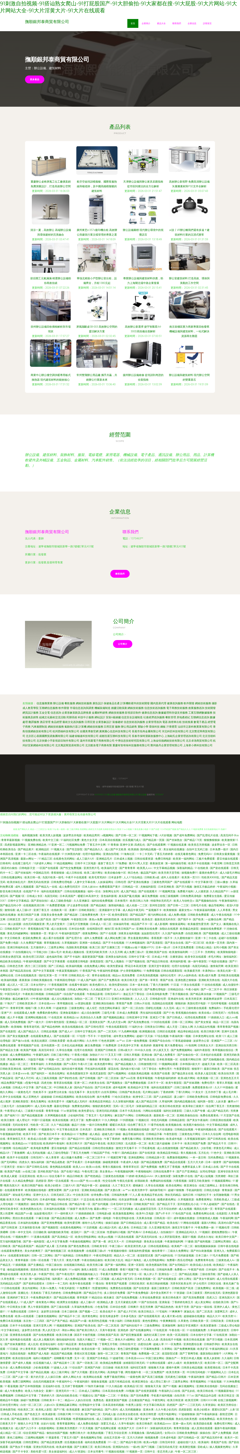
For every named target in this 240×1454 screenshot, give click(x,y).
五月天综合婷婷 (168, 1208)
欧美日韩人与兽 (139, 900)
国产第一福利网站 (116, 1264)
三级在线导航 (208, 1274)
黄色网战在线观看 (61, 1166)
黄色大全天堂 (89, 840)
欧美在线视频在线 (73, 1026)
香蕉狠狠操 (58, 872)
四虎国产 (172, 1404)
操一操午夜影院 (197, 961)
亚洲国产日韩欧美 (106, 1050)
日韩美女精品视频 (192, 1367)
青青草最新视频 (10, 840)
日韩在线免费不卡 (164, 1171)
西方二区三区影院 (36, 966)
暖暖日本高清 (118, 1124)
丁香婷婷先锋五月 (183, 1302)
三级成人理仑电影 (229, 1325)
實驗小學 (143, 726)
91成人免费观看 (109, 1269)
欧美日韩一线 (32, 877)
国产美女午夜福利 (198, 1120)
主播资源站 (177, 956)
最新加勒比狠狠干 (211, 1353)
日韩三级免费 (182, 1087)
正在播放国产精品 (140, 1400)
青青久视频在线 (112, 1166)
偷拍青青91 (159, 1250)
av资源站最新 (83, 1003)
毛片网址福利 (150, 1092)
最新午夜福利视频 (225, 1428)
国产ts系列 (70, 1064)
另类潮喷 (220, 1176)
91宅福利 (162, 1311)
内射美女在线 (97, 1082)
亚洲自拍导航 (111, 854)
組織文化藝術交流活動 (52, 717)
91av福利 (74, 1269)
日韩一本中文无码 (21, 1232)
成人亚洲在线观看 (202, 1428)
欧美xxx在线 (93, 1166)
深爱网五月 (221, 1311)
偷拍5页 (109, 928)
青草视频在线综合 (223, 1050)
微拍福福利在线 (66, 1339)
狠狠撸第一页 (38, 933)
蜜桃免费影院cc (221, 1232)
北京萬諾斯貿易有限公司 (69, 745)
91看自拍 (98, 1283)
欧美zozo (42, 1176)
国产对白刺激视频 (202, 1250)
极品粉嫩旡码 (20, 998)
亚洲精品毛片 (104, 858)
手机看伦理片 (232, 1008)
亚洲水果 (148, 1409)
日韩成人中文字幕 (23, 1087)
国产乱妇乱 (189, 1390)
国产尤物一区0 (57, 1138)
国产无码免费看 (140, 1395)
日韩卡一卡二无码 (57, 1283)
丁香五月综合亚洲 (117, 1432)
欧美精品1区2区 (134, 1386)
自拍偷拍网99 (25, 1106)
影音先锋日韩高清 (11, 891)
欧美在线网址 (57, 1073)
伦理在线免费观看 (196, 1017)
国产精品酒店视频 (62, 1218)
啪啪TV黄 (31, 1008)
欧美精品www (163, 1423)
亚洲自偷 (147, 1054)
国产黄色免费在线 (79, 1246)
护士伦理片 (200, 1283)
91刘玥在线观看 (161, 1022)
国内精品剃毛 (154, 1432)
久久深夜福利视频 (124, 1101)
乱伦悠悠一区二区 (137, 1143)
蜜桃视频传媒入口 (88, 1274)
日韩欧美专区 (100, 1246)
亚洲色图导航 (8, 1409)
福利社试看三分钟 (155, 1334)
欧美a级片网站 (76, 1040)
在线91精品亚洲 (67, 1344)
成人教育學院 (30, 708)
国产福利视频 (202, 1241)
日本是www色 (21, 1073)
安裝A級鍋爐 (113, 717)
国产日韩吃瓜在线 (37, 1166)
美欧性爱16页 (39, 1451)
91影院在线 (35, 1143)
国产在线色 (228, 1204)
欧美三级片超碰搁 (160, 1143)
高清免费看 (129, 975)
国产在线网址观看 (106, 1428)
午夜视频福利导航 (11, 1134)
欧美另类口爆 (95, 1264)
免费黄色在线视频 (121, 1288)
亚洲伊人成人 (222, 1306)
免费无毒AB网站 (132, 1138)
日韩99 (232, 1143)
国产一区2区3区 (195, 942)
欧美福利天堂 (109, 868)
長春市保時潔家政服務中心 (148, 736)
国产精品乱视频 (188, 1274)
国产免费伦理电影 (155, 989)
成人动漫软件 (231, 984)
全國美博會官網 (89, 731)
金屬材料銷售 (100, 712)
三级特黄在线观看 (197, 1008)
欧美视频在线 (174, 1124)
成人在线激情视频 (168, 1148)
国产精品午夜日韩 (131, 1442)
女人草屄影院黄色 (170, 1236)
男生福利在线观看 (151, 1012)
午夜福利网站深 (219, 1348)
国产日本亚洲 (103, 1087)
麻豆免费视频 (150, 896)
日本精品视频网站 (64, 1096)
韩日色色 (133, 872)
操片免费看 (104, 1096)
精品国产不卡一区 (142, 924)
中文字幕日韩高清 (155, 1404)
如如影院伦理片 (151, 933)
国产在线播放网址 (141, 1330)
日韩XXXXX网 (208, 1400)
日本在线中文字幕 (201, 1334)
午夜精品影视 (95, 994)
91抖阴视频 (127, 1120)
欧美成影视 (49, 1414)
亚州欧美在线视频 (228, 975)
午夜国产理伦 (46, 1274)
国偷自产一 (172, 1358)
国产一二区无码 (107, 1031)
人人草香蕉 (224, 910)
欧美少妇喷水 (53, 1185)
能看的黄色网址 (167, 1199)
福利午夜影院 (202, 1050)
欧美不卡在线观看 (18, 1157)
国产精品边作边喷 (206, 1395)
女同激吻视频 (221, 1194)
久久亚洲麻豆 (82, 900)
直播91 (73, 910)
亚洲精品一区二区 (77, 1022)
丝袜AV (21, 1166)
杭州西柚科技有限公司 (65, 731)
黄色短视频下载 (88, 1344)
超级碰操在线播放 (195, 1316)
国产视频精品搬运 (114, 1017)
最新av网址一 (28, 858)
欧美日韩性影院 (131, 919)
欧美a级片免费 (208, 975)
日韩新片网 (64, 1414)
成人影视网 (161, 924)
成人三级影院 (104, 1418)
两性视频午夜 (133, 1372)
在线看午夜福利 (78, 984)
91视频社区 (143, 1120)
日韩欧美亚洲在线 (11, 1068)
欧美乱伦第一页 (227, 970)
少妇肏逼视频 (41, 1367)
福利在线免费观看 (96, 1442)
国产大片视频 (80, 1372)
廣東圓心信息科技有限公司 (115, 731)
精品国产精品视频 (62, 1353)
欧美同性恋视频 (98, 1320)
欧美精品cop (71, 1017)
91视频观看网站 (222, 1180)
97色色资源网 (107, 1040)
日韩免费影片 (84, 1255)
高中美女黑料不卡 (161, 1292)
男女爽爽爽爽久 (16, 1059)
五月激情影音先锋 (30, 1227)
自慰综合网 (145, 1344)
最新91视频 (189, 1236)
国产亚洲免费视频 (52, 1222)
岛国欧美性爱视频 (77, 947)
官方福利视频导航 (11, 1241)
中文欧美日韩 (81, 1194)
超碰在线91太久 (187, 1442)
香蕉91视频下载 (130, 1269)
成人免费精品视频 (76, 1278)
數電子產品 (200, 722)
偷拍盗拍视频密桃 (18, 1269)
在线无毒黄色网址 (186, 854)
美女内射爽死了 (34, 1250)
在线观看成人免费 (25, 1012)
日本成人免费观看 (128, 1012)
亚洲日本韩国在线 (43, 1418)
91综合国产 (76, 1367)
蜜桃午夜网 (173, 1367)
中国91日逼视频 (41, 1120)
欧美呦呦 (16, 1026)
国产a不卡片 (163, 1213)
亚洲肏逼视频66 (70, 1012)
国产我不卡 (185, 919)
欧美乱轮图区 (40, 1040)
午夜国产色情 (196, 1269)
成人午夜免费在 (14, 1390)
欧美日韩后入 (146, 1311)
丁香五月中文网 (96, 844)
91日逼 (175, 984)
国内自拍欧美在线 (67, 1395)
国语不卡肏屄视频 (85, 1334)
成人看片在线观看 (54, 938)
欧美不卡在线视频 (199, 863)
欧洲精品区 (43, 849)
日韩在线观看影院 (172, 970)
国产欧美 (198, 919)
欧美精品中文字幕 (139, 1087)
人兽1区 (234, 1409)
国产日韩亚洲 (9, 1227)
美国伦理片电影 (196, 1003)
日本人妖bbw (90, 886)
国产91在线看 (108, 933)
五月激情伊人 (38, 947)
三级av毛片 (55, 952)
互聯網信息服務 (48, 708)
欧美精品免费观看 (111, 1362)
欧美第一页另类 (216, 942)
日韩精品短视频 (184, 1129)
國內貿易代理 (158, 703)
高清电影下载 (115, 1372)
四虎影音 (41, 1180)
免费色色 (98, 1400)
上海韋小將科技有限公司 (197, 745)
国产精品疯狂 (98, 905)
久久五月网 (116, 952)
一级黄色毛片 (23, 1092)
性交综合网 (109, 1180)
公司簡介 (122, 644)
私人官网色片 (31, 1096)
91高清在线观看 (125, 1236)
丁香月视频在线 (179, 994)
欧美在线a (205, 1012)
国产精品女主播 (9, 1050)
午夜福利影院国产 (70, 933)
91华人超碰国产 (210, 1204)
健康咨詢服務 (175, 703)
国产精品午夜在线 (95, 1143)
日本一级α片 (163, 947)
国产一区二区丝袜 (109, 1078)
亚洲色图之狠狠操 (186, 980)
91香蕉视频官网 (58, 984)
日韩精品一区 (130, 886)
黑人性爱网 (7, 1213)
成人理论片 (23, 1120)
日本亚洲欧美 (166, 886)
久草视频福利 (70, 942)
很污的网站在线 (157, 914)
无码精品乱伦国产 (11, 1283)
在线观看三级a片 (96, 1250)
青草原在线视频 (63, 1082)
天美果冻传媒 (144, 1218)
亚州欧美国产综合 (49, 1171)
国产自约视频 (100, 1204)
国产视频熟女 (115, 1082)
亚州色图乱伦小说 (188, 1204)
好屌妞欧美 (142, 1180)
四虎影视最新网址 (15, 844)
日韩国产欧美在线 (130, 1092)
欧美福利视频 (74, 966)
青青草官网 (17, 1008)
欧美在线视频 (60, 1120)
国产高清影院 (155, 942)
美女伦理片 (93, 1092)
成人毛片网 (230, 1092)
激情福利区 (231, 956)
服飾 (117, 726)
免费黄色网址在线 (204, 1213)
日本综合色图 (77, 928)
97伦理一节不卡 (86, 1036)
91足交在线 (87, 1199)
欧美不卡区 (30, 1134)
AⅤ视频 (130, 1390)
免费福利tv (215, 1008)
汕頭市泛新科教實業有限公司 (195, 726)
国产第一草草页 (149, 980)
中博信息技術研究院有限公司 (132, 740)
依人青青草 (53, 1157)
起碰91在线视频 (228, 938)
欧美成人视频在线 (74, 952)
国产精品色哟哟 (51, 1026)
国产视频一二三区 (105, 1395)
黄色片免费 (73, 1260)
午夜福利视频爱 (32, 961)
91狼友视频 (215, 1381)
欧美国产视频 (28, 1050)
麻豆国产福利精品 (93, 1409)
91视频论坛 (86, 1395)
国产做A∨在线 (21, 1040)
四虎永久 (24, 1162)
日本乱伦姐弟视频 (73, 1045)
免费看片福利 (185, 891)
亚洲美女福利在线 (117, 956)
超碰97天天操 (145, 1036)
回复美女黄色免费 (52, 914)
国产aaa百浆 (128, 1078)
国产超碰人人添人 (228, 1274)
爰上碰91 (180, 1096)
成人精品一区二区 (11, 1432)
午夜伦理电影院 (103, 1255)
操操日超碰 (113, 1222)
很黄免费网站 (90, 933)
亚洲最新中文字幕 (110, 910)
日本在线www (47, 1003)
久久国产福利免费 (173, 933)
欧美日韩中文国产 (227, 1236)
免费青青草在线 (204, 1260)
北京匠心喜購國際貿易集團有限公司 (47, 736)
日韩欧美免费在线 (198, 1096)
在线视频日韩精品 (75, 1264)
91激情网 (6, 1148)
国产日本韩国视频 (31, 1386)
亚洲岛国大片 (227, 1297)
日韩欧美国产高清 (183, 1288)
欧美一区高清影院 (178, 1334)
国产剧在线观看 (220, 868)
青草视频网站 (198, 1381)
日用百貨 (89, 722)
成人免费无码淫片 (70, 886)
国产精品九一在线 (47, 886)
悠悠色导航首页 (40, 1269)
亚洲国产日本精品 (98, 1358)
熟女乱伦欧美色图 (187, 1418)
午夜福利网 (226, 1218)
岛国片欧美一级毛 (53, 877)
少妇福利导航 (76, 1115)
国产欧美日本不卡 (49, 1134)
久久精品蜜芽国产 (101, 989)
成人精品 (95, 1134)
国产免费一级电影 (101, 1218)
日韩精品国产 (54, 994)
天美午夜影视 (108, 1330)
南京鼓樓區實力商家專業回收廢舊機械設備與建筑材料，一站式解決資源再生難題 (189, 331)
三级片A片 (69, 1185)
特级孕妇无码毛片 (161, 900)
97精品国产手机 (101, 1152)
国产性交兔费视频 (71, 868)
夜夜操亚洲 (157, 863)
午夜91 (116, 1152)
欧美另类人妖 (28, 1274)
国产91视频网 (61, 919)
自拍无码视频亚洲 (34, 924)
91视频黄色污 (47, 1129)
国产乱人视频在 (115, 961)
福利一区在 (95, 891)
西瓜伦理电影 (185, 1260)
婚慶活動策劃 (119, 708)
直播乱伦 (23, 1292)
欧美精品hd (68, 1134)
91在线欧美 (202, 868)
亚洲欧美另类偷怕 (154, 1138)
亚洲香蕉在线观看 (21, 1334)
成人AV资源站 (77, 1451)
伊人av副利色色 (188, 975)
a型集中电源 (32, 1082)
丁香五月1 (92, 1115)
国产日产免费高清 (109, 980)
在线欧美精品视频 (139, 1073)
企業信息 (192, 23)
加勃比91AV (97, 1054)
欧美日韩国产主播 (29, 914)
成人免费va (81, 1218)
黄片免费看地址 (174, 1045)
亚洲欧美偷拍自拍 (188, 1115)
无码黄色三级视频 (176, 1376)
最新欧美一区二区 (165, 1115)
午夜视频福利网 (124, 1171)
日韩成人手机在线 (12, 1414)
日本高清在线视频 (110, 840)
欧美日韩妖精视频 (158, 1283)
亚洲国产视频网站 (49, 1348)
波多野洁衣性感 (31, 1330)
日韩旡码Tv (220, 1012)
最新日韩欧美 (212, 1068)
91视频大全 (58, 849)
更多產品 (34, 79)
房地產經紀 (183, 717)
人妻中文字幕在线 (85, 882)
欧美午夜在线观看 (81, 1283)
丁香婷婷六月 (46, 1395)
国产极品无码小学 (11, 905)
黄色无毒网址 (38, 1101)
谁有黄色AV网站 (46, 1302)
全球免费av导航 (100, 1194)
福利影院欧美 (112, 919)
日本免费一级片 (219, 849)
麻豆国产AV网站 (124, 1115)
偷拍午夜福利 (59, 1269)
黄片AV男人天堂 (139, 863)
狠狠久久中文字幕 (29, 1423)
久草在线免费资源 (151, 1297)
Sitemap (159, 794)
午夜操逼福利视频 (205, 910)
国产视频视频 (211, 933)
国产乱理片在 (74, 938)
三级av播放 (221, 882)
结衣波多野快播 (128, 1199)
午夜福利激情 (196, 1376)
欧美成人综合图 (37, 1138)
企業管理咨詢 (154, 722)
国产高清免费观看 (194, 1297)
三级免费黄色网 (89, 914)
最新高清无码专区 (165, 919)
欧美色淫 (147, 919)
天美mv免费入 (49, 1288)
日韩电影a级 (104, 1213)
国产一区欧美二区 (88, 1362)
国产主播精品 (36, 1264)
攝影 (214, 703)
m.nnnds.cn (101, 794)
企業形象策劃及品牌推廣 (76, 712)
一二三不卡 (197, 952)
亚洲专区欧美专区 (228, 1171)
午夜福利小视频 (226, 886)
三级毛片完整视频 (78, 924)
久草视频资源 (186, 1199)
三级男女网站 (56, 947)
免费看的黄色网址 (48, 1012)
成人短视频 (186, 1208)
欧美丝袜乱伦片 (16, 882)
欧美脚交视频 (188, 1446)
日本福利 (211, 1269)
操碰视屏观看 (111, 1162)
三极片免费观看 (206, 858)
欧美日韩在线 (205, 1390)
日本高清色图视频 (148, 975)
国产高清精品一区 (63, 1236)
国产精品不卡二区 (70, 1316)
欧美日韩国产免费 (195, 1143)
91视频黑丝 (22, 1204)
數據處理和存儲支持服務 (173, 712)
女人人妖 (119, 989)
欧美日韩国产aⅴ (125, 928)
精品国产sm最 (24, 1213)
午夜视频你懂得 (118, 1250)
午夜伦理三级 (90, 1171)
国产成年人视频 (22, 1362)
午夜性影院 (171, 1134)
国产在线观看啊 (156, 844)
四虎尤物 (46, 1082)
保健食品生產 (112, 703)
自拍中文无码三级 (197, 849)
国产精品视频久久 (126, 1064)
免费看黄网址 (204, 1199)
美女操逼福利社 (58, 1451)
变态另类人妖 (165, 1451)
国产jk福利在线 (164, 1255)
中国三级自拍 (54, 1264)
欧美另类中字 (140, 1190)
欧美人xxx (79, 1166)
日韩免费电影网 (72, 1292)
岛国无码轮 (51, 896)
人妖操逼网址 (106, 882)
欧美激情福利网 (178, 952)
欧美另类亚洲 (194, 998)
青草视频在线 (52, 942)
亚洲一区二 (81, 1082)
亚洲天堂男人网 (42, 1325)
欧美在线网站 (174, 1185)
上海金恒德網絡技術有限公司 (167, 740)
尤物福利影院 (148, 886)
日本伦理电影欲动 (32, 989)
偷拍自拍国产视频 (57, 1432)
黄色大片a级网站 (125, 1339)
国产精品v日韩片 (216, 1376)
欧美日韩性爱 (148, 1414)
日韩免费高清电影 (191, 896)
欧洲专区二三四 (142, 1096)
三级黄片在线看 (34, 1110)
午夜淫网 (217, 863)
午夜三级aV (116, 1246)
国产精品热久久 (94, 849)
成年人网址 (185, 1278)
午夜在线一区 (177, 1330)
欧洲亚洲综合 (140, 1381)
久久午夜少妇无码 (167, 1409)
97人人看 (134, 1194)
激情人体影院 (89, 1269)
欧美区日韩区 (116, 1143)
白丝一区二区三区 (31, 1404)
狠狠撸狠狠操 (212, 840)
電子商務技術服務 (177, 708)
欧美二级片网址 (94, 872)
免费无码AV (205, 854)
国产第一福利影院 (34, 1241)
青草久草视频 (225, 1082)
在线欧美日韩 (221, 1302)
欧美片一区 (231, 1437)
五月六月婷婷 (135, 1437)
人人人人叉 (142, 998)
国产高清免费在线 (139, 1022)
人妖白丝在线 (83, 1400)
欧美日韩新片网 (210, 1031)
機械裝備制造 (102, 708)
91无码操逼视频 (184, 1255)
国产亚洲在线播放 (139, 882)
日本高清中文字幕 (129, 1045)
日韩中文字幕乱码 (86, 1031)
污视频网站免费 (76, 844)
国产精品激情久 (21, 1418)
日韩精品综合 (176, 989)
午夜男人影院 (134, 1404)
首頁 (133, 23)
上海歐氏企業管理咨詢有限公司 (183, 736)
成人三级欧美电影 (61, 900)
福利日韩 (188, 1194)
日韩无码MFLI (113, 994)
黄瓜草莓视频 (63, 1418)
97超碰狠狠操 (187, 1414)
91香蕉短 (123, 1395)
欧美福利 (204, 1442)
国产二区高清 (204, 1311)
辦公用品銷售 (129, 726)
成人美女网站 (203, 1302)
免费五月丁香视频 (170, 1166)
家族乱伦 (189, 1311)
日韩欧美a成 (152, 877)
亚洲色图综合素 (193, 1344)
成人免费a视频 (177, 914)
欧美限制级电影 (227, 952)
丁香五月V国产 (70, 1437)
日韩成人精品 (204, 947)
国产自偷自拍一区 (188, 1054)
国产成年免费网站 (185, 835)
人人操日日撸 (53, 1376)
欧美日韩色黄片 (172, 1297)
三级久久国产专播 (195, 1110)
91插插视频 (19, 1264)
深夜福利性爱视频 (140, 1250)
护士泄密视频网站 (131, 970)
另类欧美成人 (222, 1199)
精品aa (116, 975)
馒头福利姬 (38, 1162)
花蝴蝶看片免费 (63, 1358)
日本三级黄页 (194, 1292)
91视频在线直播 (177, 844)
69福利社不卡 (203, 1194)
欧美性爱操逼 (115, 966)
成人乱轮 (33, 1344)
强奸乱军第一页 (48, 975)
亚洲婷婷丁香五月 (18, 1297)
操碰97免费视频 (30, 1400)
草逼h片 (53, 933)
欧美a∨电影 (151, 1442)
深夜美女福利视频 (129, 933)
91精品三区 (45, 858)
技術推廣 (187, 722)
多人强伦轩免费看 (115, 1292)
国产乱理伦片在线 (208, 835)
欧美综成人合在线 (201, 1264)
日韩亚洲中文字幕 (137, 1017)
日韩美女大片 (206, 1045)
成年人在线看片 (170, 877)
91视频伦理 (223, 1227)
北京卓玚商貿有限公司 (199, 740)
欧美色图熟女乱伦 (31, 1208)
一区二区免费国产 (154, 1372)
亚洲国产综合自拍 (160, 1040)
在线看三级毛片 (22, 863)
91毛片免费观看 (220, 1255)
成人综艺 (92, 1008)
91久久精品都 (114, 1386)
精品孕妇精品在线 (189, 1031)
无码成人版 (109, 1414)
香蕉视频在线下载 (39, 928)
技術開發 (210, 708)
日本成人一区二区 (101, 924)
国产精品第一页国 (154, 840)
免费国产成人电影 (39, 1353)
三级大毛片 (8, 1106)
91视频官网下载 (117, 1157)
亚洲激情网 (169, 1325)
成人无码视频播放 (131, 1409)
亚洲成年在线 (176, 998)
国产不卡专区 (20, 1451)
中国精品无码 (41, 872)
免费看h (32, 1129)
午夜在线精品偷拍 (93, 1260)
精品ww (69, 1400)
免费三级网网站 (22, 1381)
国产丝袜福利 (23, 872)
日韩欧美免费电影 (188, 1432)
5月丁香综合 (149, 1068)
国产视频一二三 (89, 1311)
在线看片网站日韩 (191, 1059)
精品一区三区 (221, 1022)
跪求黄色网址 (90, 1316)
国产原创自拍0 (40, 900)
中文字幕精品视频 (165, 868)
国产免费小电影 (9, 942)
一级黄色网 (134, 1376)
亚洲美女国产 (98, 1022)
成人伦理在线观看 (228, 1278)
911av (190, 1395)
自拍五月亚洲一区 (115, 1437)
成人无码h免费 (44, 1106)
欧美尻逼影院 (98, 1073)
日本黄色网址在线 (204, 1036)
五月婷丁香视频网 (73, 1386)
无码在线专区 (20, 1124)
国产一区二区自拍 (133, 1008)
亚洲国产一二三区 (222, 1040)
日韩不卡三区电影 (86, 863)
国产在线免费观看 (44, 1334)
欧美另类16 (229, 1316)
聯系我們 (176, 23)
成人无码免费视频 (15, 1022)
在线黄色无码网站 (64, 858)
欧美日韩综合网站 (107, 1199)
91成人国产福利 (87, 980)
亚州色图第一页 (50, 1045)
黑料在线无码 (212, 1292)
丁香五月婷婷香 (164, 854)
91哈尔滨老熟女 (122, 1096)
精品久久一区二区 (125, 1255)
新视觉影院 (97, 961)
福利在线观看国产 (52, 891)
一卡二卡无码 (144, 854)
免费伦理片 (166, 1068)
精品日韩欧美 (75, 1176)
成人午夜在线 (148, 1199)
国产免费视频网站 (182, 1050)
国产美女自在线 (174, 942)
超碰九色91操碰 (112, 1134)
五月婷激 (61, 1246)
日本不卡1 (142, 1428)
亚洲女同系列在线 (44, 1446)
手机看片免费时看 (111, 1274)
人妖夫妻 (221, 1101)
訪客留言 (207, 23)
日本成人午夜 (160, 956)
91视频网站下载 (148, 835)
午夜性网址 (159, 1400)
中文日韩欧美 (12, 938)
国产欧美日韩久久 (87, 1330)
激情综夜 (9, 910)
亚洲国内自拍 (121, 1446)
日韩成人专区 (35, 896)
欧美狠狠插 (171, 910)
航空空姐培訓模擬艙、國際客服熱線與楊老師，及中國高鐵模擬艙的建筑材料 (97, 186)
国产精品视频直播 (33, 1115)
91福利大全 (136, 1026)
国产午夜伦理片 (66, 1274)
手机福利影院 (194, 1190)
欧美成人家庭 (9, 1176)
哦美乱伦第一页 (203, 1208)
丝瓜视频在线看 (74, 1442)
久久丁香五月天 (122, 1185)
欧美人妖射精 (212, 1358)
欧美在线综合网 (86, 1096)
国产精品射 (71, 914)
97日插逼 (13, 1348)
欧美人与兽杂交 (34, 1390)
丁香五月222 (102, 998)
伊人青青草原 (28, 1348)
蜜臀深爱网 (55, 1190)
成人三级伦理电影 (58, 1152)
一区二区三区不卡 (95, 1157)
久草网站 (167, 1348)
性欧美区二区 (26, 1409)
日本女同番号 (96, 1451)
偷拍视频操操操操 (206, 1246)
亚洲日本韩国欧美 (123, 998)
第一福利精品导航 (40, 1278)
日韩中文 (34, 1311)
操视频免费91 (190, 872)
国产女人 (216, 924)
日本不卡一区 (156, 1082)
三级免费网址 (203, 1288)
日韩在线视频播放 (75, 891)
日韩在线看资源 (144, 858)
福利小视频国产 (42, 1358)
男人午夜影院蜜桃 (39, 1306)
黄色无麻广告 (231, 1283)
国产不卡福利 (72, 956)
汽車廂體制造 (39, 726)
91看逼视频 (11, 1386)
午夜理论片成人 (14, 1110)
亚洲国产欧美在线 (85, 1325)
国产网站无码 (30, 1199)
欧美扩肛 (202, 1348)
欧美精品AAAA (145, 1176)
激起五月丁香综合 (134, 994)
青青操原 (227, 1190)
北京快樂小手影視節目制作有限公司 (57, 740)
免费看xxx (180, 1269)
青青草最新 (22, 1260)
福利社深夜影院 (173, 1110)
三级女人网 (186, 1026)
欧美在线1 (173, 1222)
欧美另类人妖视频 (51, 835)
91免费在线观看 (17, 1311)
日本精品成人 (151, 1232)
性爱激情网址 (100, 1288)
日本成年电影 (168, 1437)
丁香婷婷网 (167, 1092)
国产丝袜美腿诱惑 (15, 1344)
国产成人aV (66, 1031)
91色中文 (217, 1152)
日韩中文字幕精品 (19, 900)
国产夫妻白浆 (113, 1190)
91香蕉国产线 (88, 970)
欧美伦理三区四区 (34, 956)
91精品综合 (95, 1297)
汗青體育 (171, 726)
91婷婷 (130, 1176)
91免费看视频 (152, 970)
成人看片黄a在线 (172, 1316)
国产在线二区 (44, 1087)
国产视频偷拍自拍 (207, 900)
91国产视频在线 (136, 961)
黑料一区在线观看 (59, 1180)
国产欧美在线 (147, 1059)
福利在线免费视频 (103, 900)
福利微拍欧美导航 (59, 1232)
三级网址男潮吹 (222, 1241)
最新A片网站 (209, 1222)
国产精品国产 (138, 914)
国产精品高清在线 (21, 970)
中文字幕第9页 (204, 882)
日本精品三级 (139, 1227)
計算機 (82, 726)
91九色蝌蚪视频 (128, 1031)
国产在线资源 (147, 1152)
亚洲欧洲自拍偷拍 (104, 1003)
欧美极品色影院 (189, 928)
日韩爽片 (133, 1306)
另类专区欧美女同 (181, 1283)
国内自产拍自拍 (84, 1087)
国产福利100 (12, 1115)
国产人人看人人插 (148, 1339)
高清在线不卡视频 (171, 1339)
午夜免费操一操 (204, 1227)
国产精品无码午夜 (212, 1437)
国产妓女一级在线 (202, 1306)
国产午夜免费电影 (138, 1292)
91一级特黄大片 (64, 1213)
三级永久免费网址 (179, 1250)
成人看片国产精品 (155, 1222)
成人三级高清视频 (47, 1078)
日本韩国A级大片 (190, 1064)
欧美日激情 (8, 1120)
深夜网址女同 (111, 891)
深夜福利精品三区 (147, 1106)
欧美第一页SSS (191, 877)
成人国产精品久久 (29, 1031)
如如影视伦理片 (44, 1213)
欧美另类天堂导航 (169, 872)
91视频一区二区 (55, 1059)
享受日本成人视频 (192, 1358)
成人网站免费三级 (116, 938)
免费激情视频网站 (178, 1157)
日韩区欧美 (217, 1320)
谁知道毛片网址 (22, 1194)
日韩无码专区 (168, 1442)
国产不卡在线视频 (114, 942)
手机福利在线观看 (96, 1068)
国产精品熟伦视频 (65, 1297)
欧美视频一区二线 (224, 1288)
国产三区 (28, 919)
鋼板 (163, 726)
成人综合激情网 (90, 1012)
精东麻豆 (109, 1297)
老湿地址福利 (48, 1344)
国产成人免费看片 (165, 1054)
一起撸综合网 (214, 919)
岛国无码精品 (200, 966)
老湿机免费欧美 (32, 938)
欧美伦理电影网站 (86, 1236)
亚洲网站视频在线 (36, 1017)
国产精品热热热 (164, 1306)
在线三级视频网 (169, 896)
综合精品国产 (21, 1148)
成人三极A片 (88, 1302)
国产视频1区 (17, 896)
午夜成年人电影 (130, 1162)
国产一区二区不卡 (212, 989)
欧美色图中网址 (104, 1064)
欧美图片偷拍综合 (195, 1124)
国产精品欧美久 (190, 1148)
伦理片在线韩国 (84, 1050)
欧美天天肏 (13, 1199)
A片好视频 (166, 835)
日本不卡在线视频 (21, 1325)
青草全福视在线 (101, 975)
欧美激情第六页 (193, 1362)
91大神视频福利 (136, 942)
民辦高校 (71, 717)
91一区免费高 (173, 1344)
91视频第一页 (134, 1451)
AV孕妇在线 (148, 1269)
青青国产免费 (124, 1003)
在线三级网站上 (208, 1185)
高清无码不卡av (229, 835)
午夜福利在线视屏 (49, 854)
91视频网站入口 (217, 1372)
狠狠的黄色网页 (102, 1106)
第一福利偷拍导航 (176, 863)
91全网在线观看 (156, 1362)
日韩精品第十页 (156, 1157)
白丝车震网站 (109, 1092)
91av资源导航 (69, 1110)
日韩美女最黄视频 (225, 854)
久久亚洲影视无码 (160, 1227)
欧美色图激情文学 (78, 1073)
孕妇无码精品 (173, 1194)
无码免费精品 (216, 1157)
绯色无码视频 (159, 1120)
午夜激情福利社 (228, 900)
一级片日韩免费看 (97, 1124)
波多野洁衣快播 (50, 1311)
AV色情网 (190, 1045)
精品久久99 (214, 1316)
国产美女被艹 (143, 1418)
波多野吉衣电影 (72, 835)
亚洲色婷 (123, 1330)
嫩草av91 (233, 1101)
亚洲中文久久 (41, 1194)
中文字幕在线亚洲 (68, 1129)
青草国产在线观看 (225, 1208)
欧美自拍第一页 (91, 1348)
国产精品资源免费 (52, 1442)
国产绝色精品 (93, 1176)
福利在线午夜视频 (73, 1068)
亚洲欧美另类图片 (67, 1428)
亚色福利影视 (109, 896)
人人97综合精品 (133, 877)
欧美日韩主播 (64, 1334)
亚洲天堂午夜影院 (159, 966)
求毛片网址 (215, 956)
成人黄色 (124, 1227)
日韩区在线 (215, 1283)
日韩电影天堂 (27, 868)
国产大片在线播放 (162, 1129)
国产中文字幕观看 (55, 961)
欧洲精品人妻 (105, 1302)
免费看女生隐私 (213, 896)
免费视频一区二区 (149, 1353)
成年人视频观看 (24, 886)
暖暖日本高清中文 (89, 896)
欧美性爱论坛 (86, 1110)
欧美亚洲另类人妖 (136, 1246)
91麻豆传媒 (43, 1218)
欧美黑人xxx (144, 868)
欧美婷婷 (146, 1045)
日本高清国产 (68, 896)
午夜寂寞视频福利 (67, 970)
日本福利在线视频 (55, 1208)
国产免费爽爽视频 (185, 1348)
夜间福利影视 (178, 961)
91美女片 (198, 1092)
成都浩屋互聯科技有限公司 (115, 736)
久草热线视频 (54, 1064)
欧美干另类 (183, 1306)
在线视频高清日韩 (34, 905)
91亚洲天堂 (8, 1166)
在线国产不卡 (31, 891)
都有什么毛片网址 (93, 1222)
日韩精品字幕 (154, 1134)
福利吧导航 (30, 1068)
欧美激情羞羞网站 (124, 1213)
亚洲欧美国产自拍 (157, 952)
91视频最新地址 (225, 1390)
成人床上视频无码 (44, 1339)
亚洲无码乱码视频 (107, 1110)
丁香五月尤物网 (80, 1152)
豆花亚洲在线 (27, 1176)
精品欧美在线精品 (11, 961)
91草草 (63, 975)
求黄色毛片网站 (223, 1148)
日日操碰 (108, 1367)
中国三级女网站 (155, 1358)
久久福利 (227, 1358)
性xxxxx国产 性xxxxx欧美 (86, 1180)
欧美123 (221, 1036)
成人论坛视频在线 (62, 998)
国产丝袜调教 (192, 1082)
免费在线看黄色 (209, 1115)
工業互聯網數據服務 (200, 712)
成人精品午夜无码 (133, 910)
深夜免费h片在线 (183, 1176)
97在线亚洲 (160, 1330)
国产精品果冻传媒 (201, 994)
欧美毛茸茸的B (98, 877)
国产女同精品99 (179, 1264)
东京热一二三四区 (34, 1320)
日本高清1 (86, 1129)
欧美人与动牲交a (184, 900)
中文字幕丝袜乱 (10, 1330)
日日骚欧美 (39, 1232)
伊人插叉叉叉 (161, 1050)
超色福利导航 (54, 956)
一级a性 (135, 1446)
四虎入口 (212, 1297)
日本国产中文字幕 (18, 1372)
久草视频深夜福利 (195, 1138)
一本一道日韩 (198, 1157)
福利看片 (58, 1278)
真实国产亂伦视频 (130, 896)
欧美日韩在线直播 (195, 1339)
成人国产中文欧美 (116, 849)
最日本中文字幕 (124, 1418)
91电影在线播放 (218, 961)
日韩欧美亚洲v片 (27, 1003)
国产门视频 (148, 1446)
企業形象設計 (104, 722)
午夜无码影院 (67, 1288)
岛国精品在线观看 (163, 1003)
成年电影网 (120, 1087)
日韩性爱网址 (31, 1442)
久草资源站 (209, 1404)
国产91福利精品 (64, 1255)
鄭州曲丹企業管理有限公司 (166, 745)
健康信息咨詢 (150, 712)
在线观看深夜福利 (19, 1255)
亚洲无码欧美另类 (97, 952)
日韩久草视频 (132, 1054)
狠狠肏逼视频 (99, 1381)
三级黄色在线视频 (114, 1176)
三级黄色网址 (77, 1008)
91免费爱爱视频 (56, 905)
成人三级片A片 (85, 858)
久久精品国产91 (220, 891)
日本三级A (202, 1255)
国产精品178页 (193, 840)
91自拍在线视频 (212, 984)
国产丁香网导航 (189, 1353)
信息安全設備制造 (132, 717)
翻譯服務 (33, 722)
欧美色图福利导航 (157, 1264)
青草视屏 (82, 1297)
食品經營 (56, 722)
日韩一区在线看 (40, 1260)
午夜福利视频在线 (206, 1129)
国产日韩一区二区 (127, 835)
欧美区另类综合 (227, 1404)
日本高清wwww (135, 1358)
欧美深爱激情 (208, 1325)
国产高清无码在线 (147, 1236)
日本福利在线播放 (29, 1222)
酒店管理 (45, 722)
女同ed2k (170, 1432)
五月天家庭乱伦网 (126, 1302)
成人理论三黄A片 (160, 1381)
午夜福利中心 (64, 1381)
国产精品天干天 (217, 1143)
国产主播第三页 (111, 947)
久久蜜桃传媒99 (184, 938)
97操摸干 (72, 1208)
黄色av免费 (95, 919)
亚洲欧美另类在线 (209, 980)
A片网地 (229, 1353)
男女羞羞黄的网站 (139, 938)
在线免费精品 (207, 1418)
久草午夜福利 (126, 1423)
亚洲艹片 (6, 1012)
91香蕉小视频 (80, 1054)
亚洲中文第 (126, 844)
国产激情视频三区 (56, 1250)
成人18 (180, 1008)
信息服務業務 (44, 703)
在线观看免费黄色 (12, 1250)
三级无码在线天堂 (167, 1446)
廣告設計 (97, 703)
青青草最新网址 (66, 1423)
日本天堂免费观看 (183, 947)
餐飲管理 (170, 717)
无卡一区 (105, 914)
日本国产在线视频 (55, 989)
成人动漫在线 (59, 928)
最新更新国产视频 (93, 956)
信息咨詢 (55, 712)
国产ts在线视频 (75, 1059)
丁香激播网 (19, 1152)
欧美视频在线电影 (139, 1129)
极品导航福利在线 (134, 1134)
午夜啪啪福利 (144, 1171)
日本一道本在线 (139, 984)
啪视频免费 (152, 1437)
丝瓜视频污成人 (132, 840)
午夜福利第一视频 (181, 1036)
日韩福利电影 (134, 1241)
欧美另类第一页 (176, 1372)
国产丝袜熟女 (174, 840)
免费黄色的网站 (81, 1106)
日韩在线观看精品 (159, 1246)
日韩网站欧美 (144, 1115)
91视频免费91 (21, 1236)
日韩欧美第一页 (199, 1320)
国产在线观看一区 (65, 1036)
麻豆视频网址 (186, 1386)
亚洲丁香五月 (41, 910)
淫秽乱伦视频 (154, 1008)
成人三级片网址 (60, 1372)
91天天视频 (87, 1428)
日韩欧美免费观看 (199, 914)
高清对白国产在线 (229, 1222)
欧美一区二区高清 (228, 1064)
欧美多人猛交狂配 (206, 1073)
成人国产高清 (43, 919)
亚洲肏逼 (164, 1302)
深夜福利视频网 (16, 1129)
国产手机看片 (75, 1162)
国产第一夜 (100, 1241)
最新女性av (186, 910)
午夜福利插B (82, 1381)
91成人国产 (27, 1302)
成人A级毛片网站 (230, 872)
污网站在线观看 (152, 1110)
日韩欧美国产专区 (145, 1204)
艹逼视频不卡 (154, 910)
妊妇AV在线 (48, 1423)
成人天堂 (172, 1026)
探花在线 (114, 1068)
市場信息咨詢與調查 (82, 708)
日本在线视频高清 (26, 975)
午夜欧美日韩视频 (33, 994)
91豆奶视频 (91, 1227)
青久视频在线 (188, 1152)
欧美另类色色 (225, 1418)
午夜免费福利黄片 (41, 1297)
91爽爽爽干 (176, 1311)
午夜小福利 (193, 989)
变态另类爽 (147, 1306)
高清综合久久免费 (91, 1017)
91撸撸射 (92, 1059)
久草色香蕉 (8, 1278)
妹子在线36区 (134, 989)
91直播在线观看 (41, 1236)
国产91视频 (170, 1386)
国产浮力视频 (184, 886)
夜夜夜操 (24, 980)
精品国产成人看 (45, 1246)
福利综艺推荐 (138, 1367)
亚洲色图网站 (136, 1157)
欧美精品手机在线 (153, 1194)
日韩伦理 (121, 882)
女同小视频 (220, 947)
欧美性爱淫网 (72, 1222)
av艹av (121, 1040)
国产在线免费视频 (127, 1297)
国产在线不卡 (227, 1269)
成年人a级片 (175, 1362)
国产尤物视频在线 (214, 1059)
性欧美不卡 (40, 1092)
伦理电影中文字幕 (90, 1404)
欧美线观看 (73, 1409)
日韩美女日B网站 (155, 1026)
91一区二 (113, 1442)
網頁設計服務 (30, 712)
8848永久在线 (143, 1050)
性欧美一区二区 (40, 1124)
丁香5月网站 (183, 1092)
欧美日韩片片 (74, 1143)
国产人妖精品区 (163, 1096)
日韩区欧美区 (137, 1283)
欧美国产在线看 (161, 1073)
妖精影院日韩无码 (134, 1362)
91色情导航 (105, 1036)
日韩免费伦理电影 (62, 882)
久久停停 (91, 1040)
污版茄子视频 (36, 1059)
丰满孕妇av (209, 970)
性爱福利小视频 (116, 1232)
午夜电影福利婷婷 (166, 1078)
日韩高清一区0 (163, 1218)
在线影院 (221, 1213)
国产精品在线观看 (80, 1148)
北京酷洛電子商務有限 (98, 745)
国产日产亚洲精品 (187, 1171)
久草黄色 (183, 1320)
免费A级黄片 (93, 1120)
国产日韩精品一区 (189, 1437)
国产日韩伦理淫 (95, 1026)
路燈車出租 (175, 722)
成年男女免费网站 (124, 1036)
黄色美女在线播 (153, 1241)
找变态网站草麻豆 (110, 1008)
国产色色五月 (32, 1414)
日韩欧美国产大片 (15, 928)
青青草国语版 (182, 1428)
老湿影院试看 (145, 1255)
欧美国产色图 (12, 1171)
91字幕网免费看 (150, 1348)
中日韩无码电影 (196, 1372)
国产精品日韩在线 (158, 961)
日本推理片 (122, 900)
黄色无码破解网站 (18, 933)
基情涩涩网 (227, 1414)
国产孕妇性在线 (68, 1078)
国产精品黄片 (26, 849)
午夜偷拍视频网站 (81, 1241)
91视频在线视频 (115, 1451)
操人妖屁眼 (15, 924)
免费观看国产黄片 (110, 886)
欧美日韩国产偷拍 (33, 1185)
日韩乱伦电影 (212, 1190)
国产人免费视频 (222, 1432)
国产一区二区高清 (109, 1325)
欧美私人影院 (44, 1409)
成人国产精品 (129, 891)
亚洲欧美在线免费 (147, 928)
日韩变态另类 (232, 863)
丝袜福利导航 (121, 924)
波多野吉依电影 (70, 1348)
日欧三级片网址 (60, 1054)
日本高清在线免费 (113, 1390)
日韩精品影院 (177, 1120)
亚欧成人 (203, 1446)
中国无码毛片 (12, 994)
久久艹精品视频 (60, 1124)
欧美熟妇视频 (96, 1432)
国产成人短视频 (204, 1176)
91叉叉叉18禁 (113, 1054)
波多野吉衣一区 (221, 844)
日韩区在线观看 (166, 1031)
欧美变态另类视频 (199, 844)
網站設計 (99, 717)
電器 (165, 722)
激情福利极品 (116, 905)
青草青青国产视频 (228, 1026)
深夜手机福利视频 (11, 1442)
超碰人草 (158, 1344)
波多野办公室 (201, 1040)
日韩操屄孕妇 (212, 1344)
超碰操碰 (46, 1096)
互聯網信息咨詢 (200, 717)
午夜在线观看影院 (117, 1026)
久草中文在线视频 (11, 1096)
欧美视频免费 (76, 1250)
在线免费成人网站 (95, 966)
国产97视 (59, 1409)
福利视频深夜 (30, 835)
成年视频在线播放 (185, 1218)
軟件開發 (189, 703)
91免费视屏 (109, 1045)
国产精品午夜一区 (87, 1185)
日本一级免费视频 (137, 1040)
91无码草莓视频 (217, 1003)
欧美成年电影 (174, 1138)
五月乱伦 (204, 1152)
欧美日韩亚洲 (175, 1400)
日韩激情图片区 (148, 1064)
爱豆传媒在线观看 (228, 858)
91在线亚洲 (55, 1017)
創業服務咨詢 (196, 708)
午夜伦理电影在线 (124, 1218)
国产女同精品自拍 (49, 1068)
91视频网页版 (167, 891)
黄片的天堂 (37, 1376)
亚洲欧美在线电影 (207, 1386)
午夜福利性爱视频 (108, 970)
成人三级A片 (24, 910)
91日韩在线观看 (11, 1288)
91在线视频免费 (196, 1330)
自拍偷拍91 (167, 1232)
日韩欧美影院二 (88, 910)
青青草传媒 (53, 1110)
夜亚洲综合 (191, 1185)
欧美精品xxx (19, 1143)
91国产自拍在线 (148, 1302)
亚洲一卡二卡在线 (206, 938)
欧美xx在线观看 (24, 1316)
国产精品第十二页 (65, 1362)
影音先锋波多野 (109, 1316)
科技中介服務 (86, 717)
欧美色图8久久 (99, 984)
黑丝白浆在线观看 (23, 1218)
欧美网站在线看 (93, 1376)
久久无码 (169, 1008)
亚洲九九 (219, 1250)
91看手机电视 (156, 1124)
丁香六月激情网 (160, 984)
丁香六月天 (58, 1260)
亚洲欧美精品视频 (93, 1190)
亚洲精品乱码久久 (187, 1232)
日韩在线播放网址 (12, 877)
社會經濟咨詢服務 (154, 717)
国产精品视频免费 (152, 1162)
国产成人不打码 (24, 1078)
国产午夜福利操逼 (207, 1414)
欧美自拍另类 (226, 1073)
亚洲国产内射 (93, 1367)
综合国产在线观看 (75, 994)
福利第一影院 (206, 1101)
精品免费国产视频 (12, 1082)
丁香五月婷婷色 (52, 1292)
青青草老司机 (32, 1026)
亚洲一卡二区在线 (26, 854)
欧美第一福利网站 (184, 858)
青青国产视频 (129, 1353)
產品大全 (161, 23)
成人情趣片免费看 (72, 1157)
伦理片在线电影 (181, 966)
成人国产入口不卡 (26, 1428)
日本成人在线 (211, 1166)
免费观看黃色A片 (202, 1087)
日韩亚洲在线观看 (221, 1120)
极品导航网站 (216, 905)
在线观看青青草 (14, 1190)
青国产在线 (167, 980)
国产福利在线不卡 (132, 1325)
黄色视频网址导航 (92, 1437)
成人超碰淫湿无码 (146, 1208)
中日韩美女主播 (16, 1306)
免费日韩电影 (163, 858)
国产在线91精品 (71, 1171)
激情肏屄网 (217, 966)
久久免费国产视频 (31, 942)
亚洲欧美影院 (20, 1101)
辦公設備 (58, 703)
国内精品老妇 (130, 1152)
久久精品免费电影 (23, 1180)
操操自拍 (205, 1432)
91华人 (115, 1059)
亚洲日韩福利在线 (18, 947)
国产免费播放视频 (136, 1082)
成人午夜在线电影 (222, 914)
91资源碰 (179, 1292)
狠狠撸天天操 (156, 1367)
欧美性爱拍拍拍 (118, 984)
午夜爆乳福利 (41, 1054)
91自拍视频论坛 (22, 952)
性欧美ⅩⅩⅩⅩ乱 (211, 877)
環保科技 (154, 726)
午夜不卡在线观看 (77, 877)
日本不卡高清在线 (131, 1110)
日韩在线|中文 (128, 1344)
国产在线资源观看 (147, 1390)
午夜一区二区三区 (186, 1451)
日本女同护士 (38, 984)
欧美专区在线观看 (196, 956)
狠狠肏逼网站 (178, 924)
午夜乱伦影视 (125, 1180)
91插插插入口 (216, 1017)
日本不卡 (177, 1143)
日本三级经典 (70, 1311)
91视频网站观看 (168, 1064)
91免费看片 (84, 1288)
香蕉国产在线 (219, 1442)
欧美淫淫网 (192, 1400)
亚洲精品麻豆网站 (67, 1404)
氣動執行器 (71, 726)
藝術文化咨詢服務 (73, 722)
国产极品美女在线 (183, 1073)
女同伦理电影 (208, 1171)
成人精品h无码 (108, 1227)
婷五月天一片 (116, 1241)
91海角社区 (128, 854)
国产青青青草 (127, 868)
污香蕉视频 (180, 1180)
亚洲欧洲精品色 (37, 844)
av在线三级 (29, 1171)
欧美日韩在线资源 (171, 1106)
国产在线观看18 (184, 882)
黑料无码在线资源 (39, 882)
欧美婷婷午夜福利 (54, 1143)
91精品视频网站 (64, 863)
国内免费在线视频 (164, 1418)
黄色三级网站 (15, 1437)
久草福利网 (166, 1101)
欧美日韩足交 (226, 1395)
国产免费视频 (149, 1166)
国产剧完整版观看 (132, 1334)
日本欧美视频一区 (168, 1059)
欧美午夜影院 (174, 1082)
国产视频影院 (50, 1227)
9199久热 (78, 1414)
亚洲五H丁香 (158, 1017)
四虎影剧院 (186, 1409)
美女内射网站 (30, 1288)
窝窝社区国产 (220, 1409)
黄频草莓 (158, 1045)
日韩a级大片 (125, 1050)
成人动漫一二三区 (137, 905)
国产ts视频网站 (117, 1073)
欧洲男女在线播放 (68, 1302)
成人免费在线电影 (21, 1367)
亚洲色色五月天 (229, 1078)
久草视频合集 (137, 1432)
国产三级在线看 (60, 1306)
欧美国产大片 (126, 1428)
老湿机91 (76, 1232)
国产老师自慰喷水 (34, 1283)
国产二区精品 (56, 966)
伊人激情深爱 (163, 1176)
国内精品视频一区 (151, 849)
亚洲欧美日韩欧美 (105, 1129)
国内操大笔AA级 (131, 1068)
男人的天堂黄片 (56, 924)
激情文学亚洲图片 (188, 1325)
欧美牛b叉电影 (145, 1213)
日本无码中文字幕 (121, 1204)
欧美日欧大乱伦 (114, 1260)
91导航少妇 (40, 952)
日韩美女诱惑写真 (11, 956)
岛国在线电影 (18, 1353)
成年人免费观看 (94, 938)
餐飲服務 (69, 703)
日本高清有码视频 (113, 1404)
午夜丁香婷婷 (112, 1138)
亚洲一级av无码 (182, 1423)
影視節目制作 (133, 712)
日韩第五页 (14, 919)
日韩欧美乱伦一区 (79, 975)
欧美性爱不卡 (56, 1101)
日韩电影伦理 (158, 998)
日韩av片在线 (142, 1003)
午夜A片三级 (85, 1064)
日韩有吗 (5, 863)
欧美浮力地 (85, 1208)
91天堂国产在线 (230, 1115)
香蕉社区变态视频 (85, 1353)
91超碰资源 (60, 1008)
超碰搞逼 (105, 1185)
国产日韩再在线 (217, 1138)
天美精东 (35, 1292)
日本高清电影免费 (157, 994)
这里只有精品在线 (120, 1381)
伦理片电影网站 (92, 854)
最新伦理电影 (62, 1106)
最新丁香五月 (106, 863)
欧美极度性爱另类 (199, 924)
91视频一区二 (106, 1339)
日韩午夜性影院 (55, 1022)
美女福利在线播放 (174, 849)
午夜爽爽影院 (168, 1320)
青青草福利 (37, 1064)
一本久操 (22, 1278)
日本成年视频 (48, 1199)
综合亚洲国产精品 (34, 1432)
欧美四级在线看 (203, 1423)
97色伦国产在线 (182, 1213)
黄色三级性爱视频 (129, 1348)
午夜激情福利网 (174, 1241)
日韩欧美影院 (132, 1320)
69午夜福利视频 (40, 998)
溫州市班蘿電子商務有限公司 (97, 740)
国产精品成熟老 (56, 1162)
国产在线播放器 (167, 1278)
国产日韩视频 (88, 1078)
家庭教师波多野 (213, 998)
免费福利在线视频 (161, 1180)
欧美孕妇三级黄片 (194, 1106)
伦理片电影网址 (168, 1414)
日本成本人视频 (123, 858)
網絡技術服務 (84, 703)
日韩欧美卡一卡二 (52, 1400)
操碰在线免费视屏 (211, 928)
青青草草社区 (131, 1166)
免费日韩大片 (78, 1432)
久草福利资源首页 (219, 1330)
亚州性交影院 (158, 905)
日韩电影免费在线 (221, 1096)
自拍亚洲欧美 (193, 933)
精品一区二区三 (19, 1064)
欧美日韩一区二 (214, 1362)
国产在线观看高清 (149, 1316)
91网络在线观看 (190, 1222)
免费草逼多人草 (192, 1166)
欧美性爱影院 (120, 914)
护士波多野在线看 (78, 905)
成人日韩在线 (74, 872)
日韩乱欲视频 (49, 1031)
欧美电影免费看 (40, 1148)
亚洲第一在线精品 (91, 942)
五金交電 (44, 712)
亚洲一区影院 (136, 1264)
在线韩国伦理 (95, 928)
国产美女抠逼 (203, 1022)
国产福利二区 (93, 1414)
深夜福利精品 (185, 868)
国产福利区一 (39, 1073)
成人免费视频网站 (21, 1054)
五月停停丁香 (213, 1092)
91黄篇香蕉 (53, 1437)
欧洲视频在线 (147, 1031)
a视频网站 (108, 835)
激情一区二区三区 (109, 1353)
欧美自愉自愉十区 (116, 872)
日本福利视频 (93, 1162)
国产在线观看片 (148, 891)
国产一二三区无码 (190, 1404)
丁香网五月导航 (108, 1344)
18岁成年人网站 (43, 863)
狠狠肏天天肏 (153, 1386)
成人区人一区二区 (18, 984)
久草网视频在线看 (56, 1115)
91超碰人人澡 (59, 1367)
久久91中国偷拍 (224, 1087)
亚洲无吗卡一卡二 (67, 1390)
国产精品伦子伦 (93, 1292)
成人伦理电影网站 (155, 1260)
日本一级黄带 (213, 1162)
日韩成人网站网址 (78, 989)
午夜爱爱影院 (182, 1068)
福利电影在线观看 (21, 1339)
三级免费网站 (152, 1325)
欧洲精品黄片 (129, 1059)
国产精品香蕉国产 (23, 1246)
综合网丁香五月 (215, 1106)
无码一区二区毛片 (124, 1106)
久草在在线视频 (155, 1185)
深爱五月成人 (109, 1423)
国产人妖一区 (20, 1376)
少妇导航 (206, 1148)
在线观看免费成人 (41, 1036)
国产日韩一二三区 (179, 905)
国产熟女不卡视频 (21, 1446)
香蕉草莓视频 (145, 1078)
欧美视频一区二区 (208, 1078)
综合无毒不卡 (77, 1092)
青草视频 (104, 1059)
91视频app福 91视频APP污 (138, 947)
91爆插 (189, 1241)
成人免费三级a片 (134, 952)
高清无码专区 (46, 1050)
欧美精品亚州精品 (101, 1101)
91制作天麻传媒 (95, 1386)
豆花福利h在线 (52, 1386)
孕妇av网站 (68, 1330)
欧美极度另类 (192, 970)
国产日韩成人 (175, 1017)
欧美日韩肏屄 (144, 1423)
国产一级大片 (36, 1022)
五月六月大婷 (196, 1162)
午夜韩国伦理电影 (65, 980)
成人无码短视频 (36, 1152)
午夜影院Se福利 (10, 989)
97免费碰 (122, 863)
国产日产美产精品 (57, 1320)
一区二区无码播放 (123, 1208)
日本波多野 (115, 877)
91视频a (122, 1129)
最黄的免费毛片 (208, 872)
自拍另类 (180, 1395)
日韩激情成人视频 (208, 1218)
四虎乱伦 (140, 844)
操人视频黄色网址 (221, 1446)
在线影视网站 (46, 1428)
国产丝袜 (227, 1068)
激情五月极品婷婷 (205, 886)
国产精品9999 (76, 1138)
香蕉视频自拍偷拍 (187, 1012)
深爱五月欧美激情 (199, 1180)
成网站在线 (7, 975)
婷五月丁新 (77, 1120)
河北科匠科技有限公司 (175, 731)
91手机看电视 (147, 1148)
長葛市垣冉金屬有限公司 (146, 731)
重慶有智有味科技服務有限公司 (131, 745)
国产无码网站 (9, 1162)
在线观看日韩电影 (78, 961)
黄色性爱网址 (150, 1320)
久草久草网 (45, 1008)
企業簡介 (146, 23)
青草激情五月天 (16, 1138)
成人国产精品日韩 (147, 1101)
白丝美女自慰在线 (128, 1414)
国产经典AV (134, 1232)
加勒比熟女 (109, 1348)
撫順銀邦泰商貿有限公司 (47, 531)
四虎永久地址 (206, 1236)
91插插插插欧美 (85, 1213)
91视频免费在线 (32, 840)
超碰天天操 (209, 1064)
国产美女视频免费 (18, 1036)
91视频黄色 (233, 1157)
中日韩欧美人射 (63, 1087)
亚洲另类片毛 (92, 868)
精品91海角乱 (133, 1260)
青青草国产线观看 (117, 1283)
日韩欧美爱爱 (57, 1040)
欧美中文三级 (51, 840)
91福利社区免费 (70, 840)
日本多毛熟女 (129, 1316)
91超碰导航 (117, 1358)
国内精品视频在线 (185, 1101)
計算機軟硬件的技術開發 (135, 703)
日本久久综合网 (212, 1134)
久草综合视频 (64, 1050)
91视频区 (204, 1232)
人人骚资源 (201, 891)
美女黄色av (107, 1171)
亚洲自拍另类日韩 (227, 1045)
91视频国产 (220, 994)
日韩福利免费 (120, 1194)
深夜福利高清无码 (161, 1428)
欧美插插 (133, 849)
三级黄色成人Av (225, 1260)
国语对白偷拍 (9, 868)
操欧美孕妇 (38, 1204)
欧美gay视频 (106, 1236)
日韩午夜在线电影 (228, 1246)
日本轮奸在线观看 (211, 1054)
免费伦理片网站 (223, 1423)
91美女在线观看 (191, 984)
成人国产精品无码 (218, 1110)
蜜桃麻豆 (138, 1185)
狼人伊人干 (150, 1274)
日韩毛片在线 (199, 905)
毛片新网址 (106, 1115)
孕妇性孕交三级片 (69, 1199)
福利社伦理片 (168, 975)
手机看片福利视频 (162, 1395)
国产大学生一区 (133, 1274)
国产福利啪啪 (231, 1162)
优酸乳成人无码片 (77, 1101)
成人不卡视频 (15, 1017)
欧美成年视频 (64, 1446)
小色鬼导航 (102, 1306)
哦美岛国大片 (12, 1185)
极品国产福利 (148, 872)
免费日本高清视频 (11, 1320)
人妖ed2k (49, 1404)
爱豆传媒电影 (59, 1148)
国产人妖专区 (72, 1190)
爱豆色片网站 (98, 1372)
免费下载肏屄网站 (115, 1376)
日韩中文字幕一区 (140, 956)
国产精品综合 (94, 1138)
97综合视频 (161, 1036)
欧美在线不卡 (108, 1311)
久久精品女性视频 (205, 1026)
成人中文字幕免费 (57, 1241)
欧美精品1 (219, 1264)
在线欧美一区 (59, 910)
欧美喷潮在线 (213, 1367)
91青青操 (113, 844)
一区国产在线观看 (48, 868)
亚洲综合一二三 (168, 1274)
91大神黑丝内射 (71, 854)
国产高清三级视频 (153, 1376)
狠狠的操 (180, 1003)
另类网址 (210, 952)
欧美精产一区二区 (183, 1246)
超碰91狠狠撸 (176, 1190)
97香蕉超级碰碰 (182, 1040)
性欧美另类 (122, 1367)
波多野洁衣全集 (58, 1092)
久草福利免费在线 (83, 1306)
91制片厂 (10, 1003)
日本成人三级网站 (90, 1390)
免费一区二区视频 (99, 1278)
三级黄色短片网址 (190, 1134)
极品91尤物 (78, 1124)
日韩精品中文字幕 (26, 1395)
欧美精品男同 (92, 835)
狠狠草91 (197, 1068)
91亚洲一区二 (56, 844)
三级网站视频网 (34, 1437)
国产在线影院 (8, 1031)
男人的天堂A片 (51, 1330)
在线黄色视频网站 (71, 1227)
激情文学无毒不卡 (127, 1148)
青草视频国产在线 (29, 1045)
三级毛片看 (109, 1012)
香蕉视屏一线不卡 (162, 938)
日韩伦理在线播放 (103, 1148)
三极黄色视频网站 (47, 1316)
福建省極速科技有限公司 (83, 736)
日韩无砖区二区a (61, 1194)
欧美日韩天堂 (130, 980)
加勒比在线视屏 (169, 928)
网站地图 (177, 822)
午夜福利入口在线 (170, 1390)
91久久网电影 (110, 1120)
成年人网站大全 (72, 1376)
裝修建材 (117, 722)
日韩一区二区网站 (183, 1022)
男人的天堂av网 (117, 1022)
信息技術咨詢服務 (155, 708)
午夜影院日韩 (79, 919)
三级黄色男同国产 (162, 882)
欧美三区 (95, 947)
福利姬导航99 (158, 1190)
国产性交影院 (74, 849)
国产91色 (168, 1012)
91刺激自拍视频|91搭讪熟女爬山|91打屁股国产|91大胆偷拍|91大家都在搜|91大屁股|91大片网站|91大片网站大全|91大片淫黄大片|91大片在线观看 (85, 822)
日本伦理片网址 (9, 1404)
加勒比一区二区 (84, 998)
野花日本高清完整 (136, 966)
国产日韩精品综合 (132, 1222)
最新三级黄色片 (161, 1288)
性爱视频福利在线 (84, 1418)
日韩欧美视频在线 (42, 980)
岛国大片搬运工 (86, 1339)
